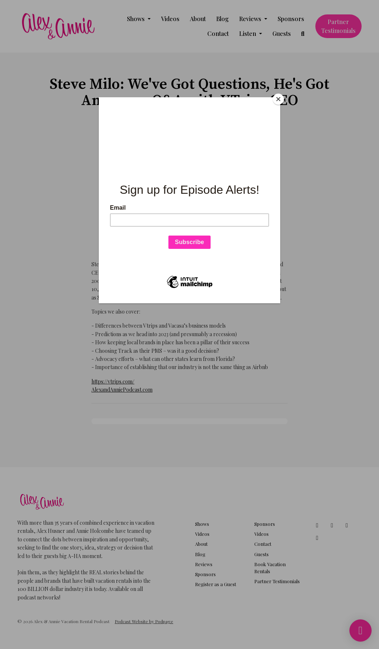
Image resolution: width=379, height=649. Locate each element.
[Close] (278, 99)
